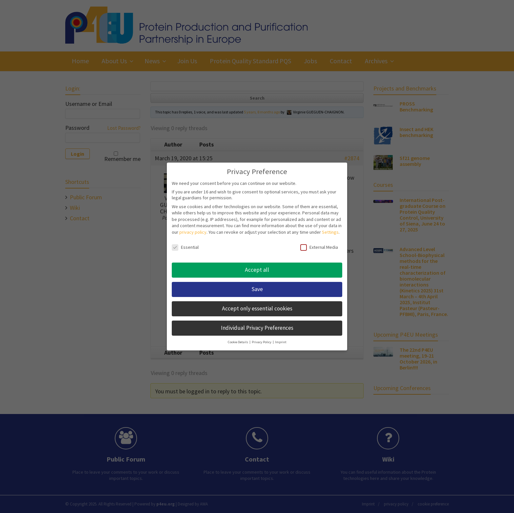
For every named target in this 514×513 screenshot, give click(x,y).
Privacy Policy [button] (262, 342)
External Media (319, 247)
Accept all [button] (257, 269)
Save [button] (257, 289)
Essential (185, 247)
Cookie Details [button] (238, 342)
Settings (330, 232)
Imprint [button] (281, 342)
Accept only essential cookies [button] (257, 308)
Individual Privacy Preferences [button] (257, 327)
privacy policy (193, 232)
